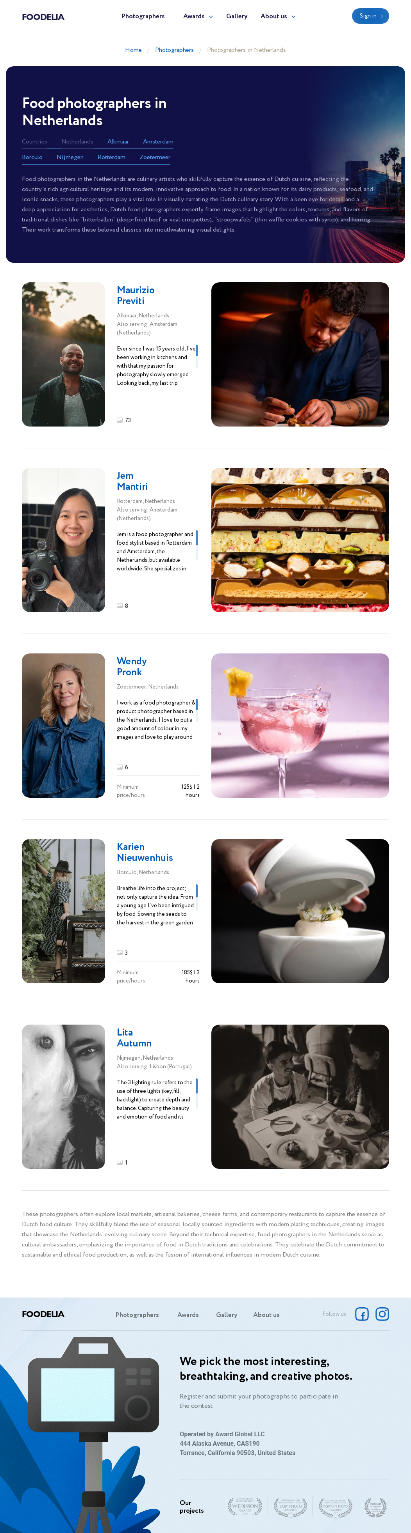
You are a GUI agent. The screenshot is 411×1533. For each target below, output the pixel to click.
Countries (34, 141)
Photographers (143, 16)
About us (274, 16)
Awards (194, 16)
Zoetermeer (154, 157)
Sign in (368, 16)
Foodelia (43, 16)
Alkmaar (118, 141)
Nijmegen (70, 157)
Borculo (32, 157)
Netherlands (77, 141)
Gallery (237, 16)
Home (133, 50)
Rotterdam (111, 157)
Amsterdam (158, 141)
